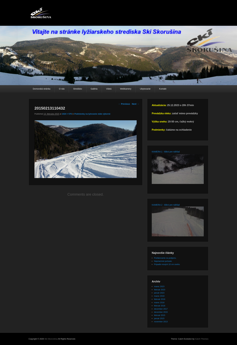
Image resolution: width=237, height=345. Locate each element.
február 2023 (159, 289)
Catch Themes (201, 339)
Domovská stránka (41, 89)
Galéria (94, 89)
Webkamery (125, 89)
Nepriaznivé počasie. (163, 261)
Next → (135, 104)
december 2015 (161, 312)
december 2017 (161, 309)
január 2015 (159, 318)
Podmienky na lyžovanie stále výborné (92, 114)
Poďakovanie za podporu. (165, 258)
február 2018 (159, 306)
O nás (62, 89)
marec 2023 (159, 286)
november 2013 (161, 321)
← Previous (124, 104)
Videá (109, 89)
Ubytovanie (145, 89)
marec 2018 (159, 302)
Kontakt (162, 89)
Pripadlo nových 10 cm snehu (167, 264)
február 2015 (159, 315)
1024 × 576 (67, 114)
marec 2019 (159, 296)
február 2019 (159, 299)
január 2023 (159, 293)
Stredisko (77, 89)
